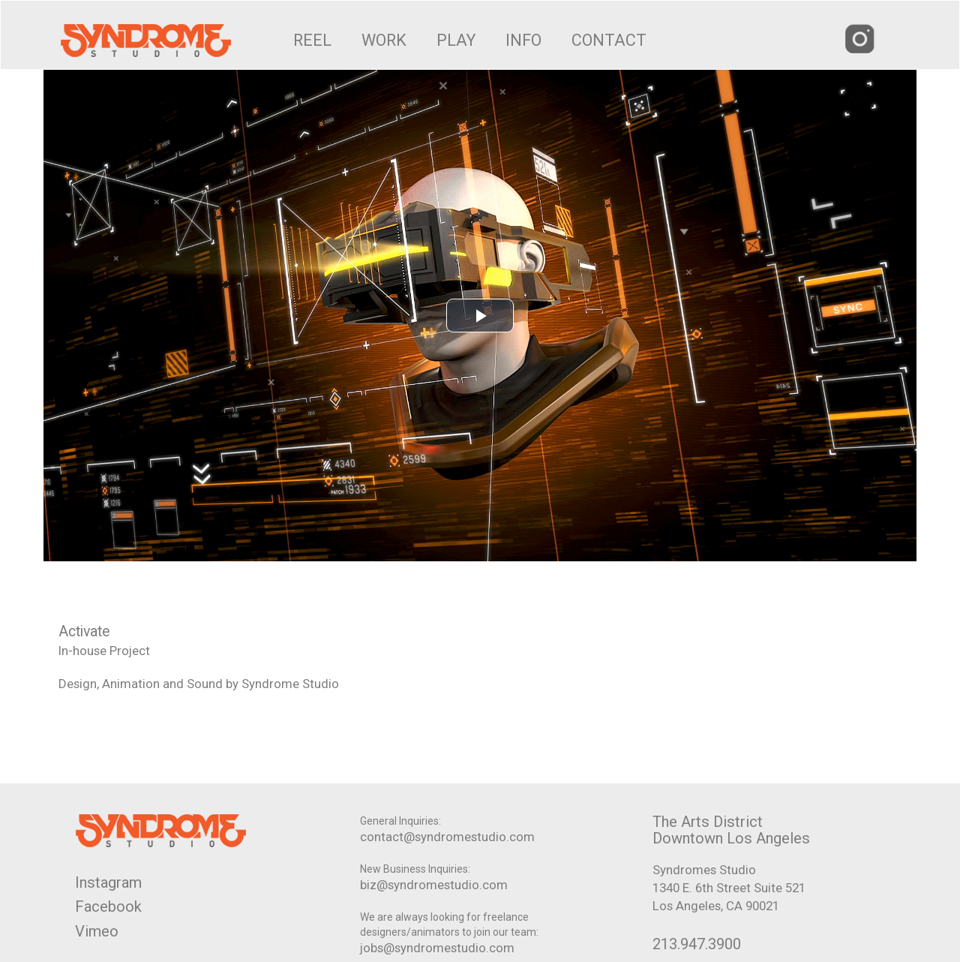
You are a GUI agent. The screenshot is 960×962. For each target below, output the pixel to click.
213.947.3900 (696, 944)
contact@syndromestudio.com (447, 836)
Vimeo (96, 931)
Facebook (108, 906)
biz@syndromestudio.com (434, 884)
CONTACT (609, 40)
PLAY (456, 40)
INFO (524, 40)
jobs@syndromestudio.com (437, 947)
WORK (384, 40)
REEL (312, 40)
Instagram (108, 882)
